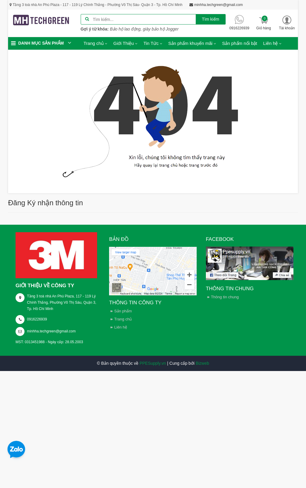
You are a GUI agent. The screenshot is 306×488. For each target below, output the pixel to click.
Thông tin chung (225, 297)
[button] (287, 22)
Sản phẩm (123, 311)
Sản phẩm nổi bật (239, 43)
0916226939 (37, 319)
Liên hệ (120, 327)
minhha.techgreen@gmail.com (51, 331)
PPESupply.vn (153, 363)
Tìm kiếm (210, 19)
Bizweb (202, 363)
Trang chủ (123, 319)
